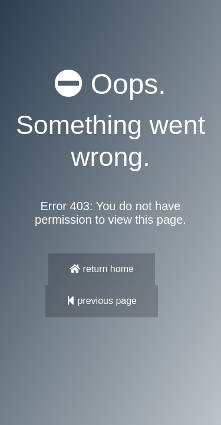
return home (102, 269)
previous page (102, 301)
